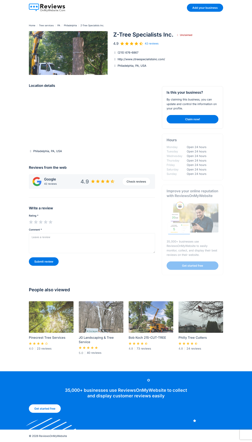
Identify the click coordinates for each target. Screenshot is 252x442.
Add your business (205, 7)
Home (32, 25)
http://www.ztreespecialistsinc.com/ (141, 59)
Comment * (35, 229)
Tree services (46, 25)
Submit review (43, 261)
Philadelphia (70, 25)
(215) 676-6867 (128, 52)
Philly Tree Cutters (192, 339)
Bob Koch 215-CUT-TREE (147, 339)
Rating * (33, 215)
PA (58, 25)
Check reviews (136, 181)
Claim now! (192, 119)
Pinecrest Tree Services (47, 339)
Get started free (44, 410)
